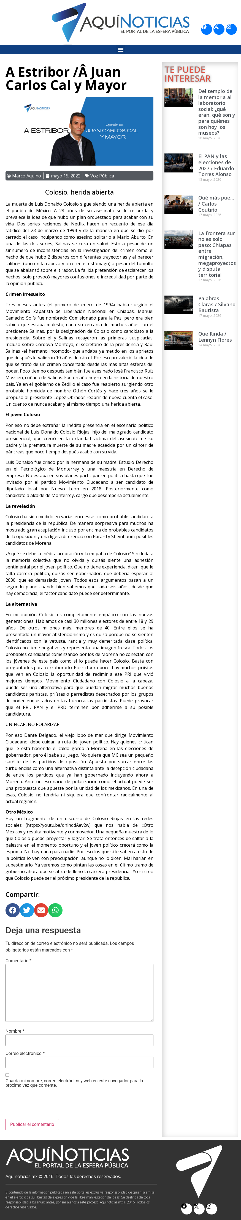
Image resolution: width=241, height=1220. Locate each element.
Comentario (18, 961)
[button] (120, 49)
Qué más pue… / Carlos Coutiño (216, 203)
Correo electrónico (25, 1053)
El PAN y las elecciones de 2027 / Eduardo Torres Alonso (216, 165)
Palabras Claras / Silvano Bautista (216, 304)
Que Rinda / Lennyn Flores (215, 336)
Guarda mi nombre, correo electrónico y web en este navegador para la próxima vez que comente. (74, 1083)
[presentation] (47, 1105)
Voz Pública (102, 176)
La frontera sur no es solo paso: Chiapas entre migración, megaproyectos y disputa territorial (217, 254)
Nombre (15, 1031)
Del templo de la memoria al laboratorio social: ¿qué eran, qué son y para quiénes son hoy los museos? (216, 112)
